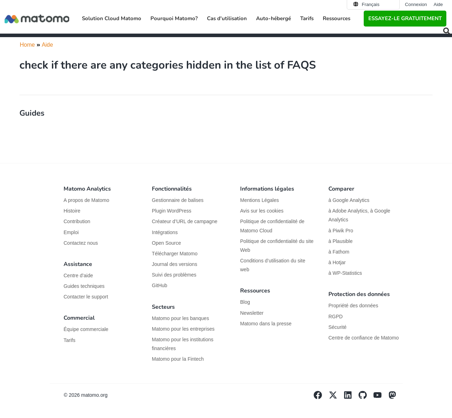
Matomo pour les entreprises (183, 329)
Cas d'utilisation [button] (227, 18)
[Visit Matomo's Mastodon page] (395, 397)
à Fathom (338, 252)
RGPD (335, 316)
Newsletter (251, 313)
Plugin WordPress (171, 211)
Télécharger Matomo (174, 253)
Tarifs (307, 18)
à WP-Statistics (345, 273)
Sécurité (337, 327)
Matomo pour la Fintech (178, 359)
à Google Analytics (348, 200)
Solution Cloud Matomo (111, 18)
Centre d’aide (78, 275)
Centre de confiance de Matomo (363, 338)
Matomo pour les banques (180, 318)
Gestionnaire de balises (177, 200)
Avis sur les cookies (262, 211)
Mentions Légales (259, 200)
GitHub (159, 285)
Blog (245, 302)
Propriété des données (353, 305)
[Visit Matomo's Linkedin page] (351, 397)
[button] (446, 31)
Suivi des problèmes (174, 275)
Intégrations (165, 232)
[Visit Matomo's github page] (365, 397)
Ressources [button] (336, 18)
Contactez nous (81, 243)
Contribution (77, 221)
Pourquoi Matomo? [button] (174, 18)
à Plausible (340, 241)
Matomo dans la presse (266, 323)
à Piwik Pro (340, 230)
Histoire (72, 211)
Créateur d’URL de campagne (184, 221)
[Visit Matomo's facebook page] (321, 397)
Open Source (166, 243)
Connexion (416, 4)
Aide (438, 4)
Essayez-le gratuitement (405, 18)
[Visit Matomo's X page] (336, 397)
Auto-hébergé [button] (273, 18)
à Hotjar (337, 262)
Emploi (71, 232)
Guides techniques (84, 286)
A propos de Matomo (86, 200)
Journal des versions (174, 264)
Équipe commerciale (86, 329)
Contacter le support (86, 297)
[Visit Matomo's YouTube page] (380, 397)
